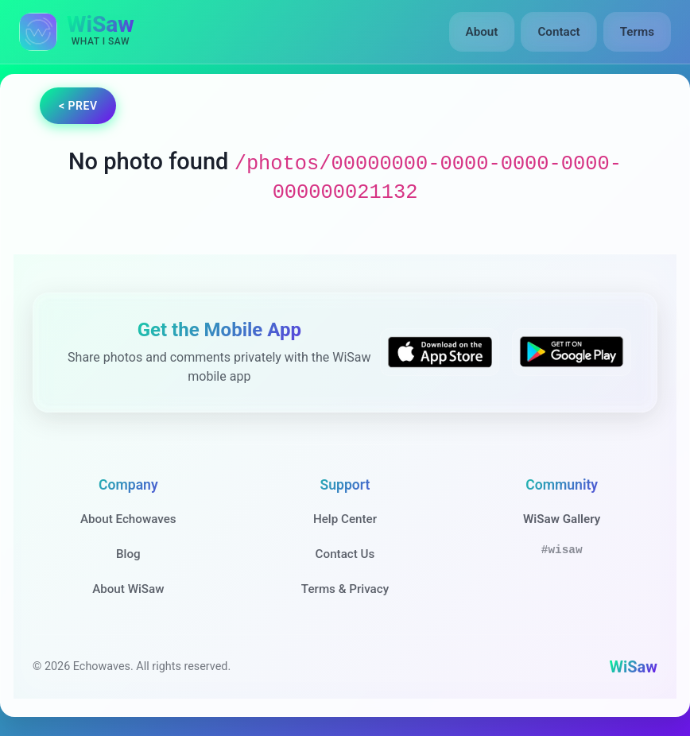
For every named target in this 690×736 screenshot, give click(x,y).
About (482, 32)
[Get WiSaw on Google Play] (571, 352)
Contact (558, 32)
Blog (128, 554)
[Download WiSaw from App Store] (439, 352)
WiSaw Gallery (561, 519)
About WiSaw (128, 589)
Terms (637, 32)
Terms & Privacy (345, 589)
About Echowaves (128, 519)
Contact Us (345, 554)
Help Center (345, 519)
